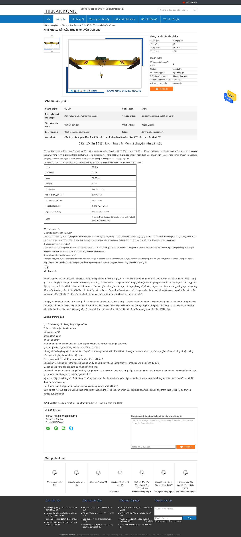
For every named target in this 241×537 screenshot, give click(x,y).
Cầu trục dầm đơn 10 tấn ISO (120, 483)
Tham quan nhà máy (99, 19)
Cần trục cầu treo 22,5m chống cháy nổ (62, 519)
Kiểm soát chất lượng (125, 19)
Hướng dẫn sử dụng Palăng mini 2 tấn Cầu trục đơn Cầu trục (61, 514)
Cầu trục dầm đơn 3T (98, 482)
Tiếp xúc (164, 89)
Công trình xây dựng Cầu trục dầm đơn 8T (163, 483)
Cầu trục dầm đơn (69, 25)
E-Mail (147, 521)
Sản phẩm (61, 19)
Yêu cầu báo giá (171, 19)
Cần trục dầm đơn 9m (63, 403)
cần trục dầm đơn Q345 (110, 403)
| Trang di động (175, 521)
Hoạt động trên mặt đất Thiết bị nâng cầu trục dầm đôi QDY (98, 526)
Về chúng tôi (78, 19)
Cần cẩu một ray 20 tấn (76, 483)
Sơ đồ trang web (159, 521)
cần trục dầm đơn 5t (87, 403)
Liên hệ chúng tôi (149, 19)
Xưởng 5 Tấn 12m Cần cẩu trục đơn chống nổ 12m (141, 485)
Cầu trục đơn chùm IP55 (54, 483)
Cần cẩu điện (53, 500)
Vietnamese (191, 2)
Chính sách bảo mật (67, 535)
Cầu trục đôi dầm (92, 500)
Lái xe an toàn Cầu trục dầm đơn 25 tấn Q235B (185, 485)
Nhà (49, 19)
